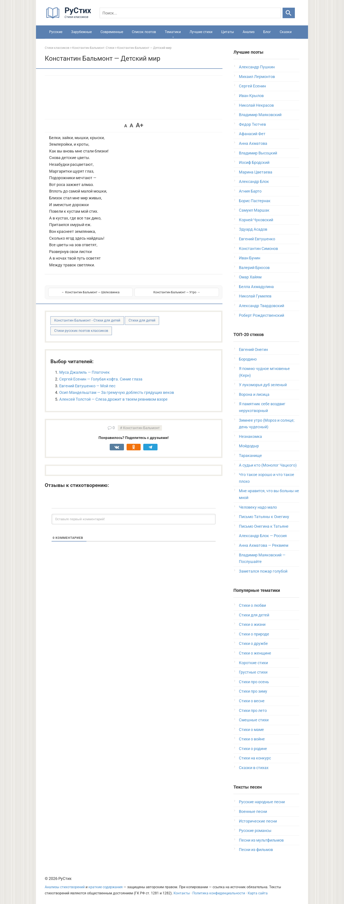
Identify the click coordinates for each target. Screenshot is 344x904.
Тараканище (250, 455)
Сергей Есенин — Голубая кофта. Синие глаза (100, 379)
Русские (55, 32)
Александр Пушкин (257, 67)
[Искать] (289, 13)
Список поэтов (144, 32)
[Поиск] (190, 13)
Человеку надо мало (258, 507)
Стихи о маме (251, 729)
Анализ (248, 32)
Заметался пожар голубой (263, 571)
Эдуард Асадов (253, 229)
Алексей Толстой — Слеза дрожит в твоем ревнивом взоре (113, 399)
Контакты (182, 893)
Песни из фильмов (256, 849)
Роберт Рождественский (261, 315)
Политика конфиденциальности (218, 893)
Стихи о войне (252, 739)
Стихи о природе (254, 634)
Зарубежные (81, 32)
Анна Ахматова (253, 143)
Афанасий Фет (252, 133)
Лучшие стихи (201, 32)
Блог (267, 32)
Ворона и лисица (254, 394)
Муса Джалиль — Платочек (84, 372)
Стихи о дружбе (253, 643)
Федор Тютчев (252, 124)
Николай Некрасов (256, 105)
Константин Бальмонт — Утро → (176, 292)
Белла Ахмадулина (256, 286)
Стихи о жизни (252, 624)
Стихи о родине (253, 748)
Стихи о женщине (255, 653)
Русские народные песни (262, 802)
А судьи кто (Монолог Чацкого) (268, 465)
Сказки (286, 32)
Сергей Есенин (252, 86)
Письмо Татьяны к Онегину (264, 516)
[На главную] (70, 17)
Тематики (173, 32)
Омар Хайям (250, 277)
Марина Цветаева (255, 172)
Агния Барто (250, 191)
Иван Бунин (249, 258)
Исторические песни (258, 821)
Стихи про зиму (253, 691)
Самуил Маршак (254, 210)
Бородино (248, 359)
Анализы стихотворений (65, 887)
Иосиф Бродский (254, 162)
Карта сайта (258, 893)
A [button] (125, 125)
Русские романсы (255, 830)
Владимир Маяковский (260, 114)
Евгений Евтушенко (257, 239)
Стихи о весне (252, 701)
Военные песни (253, 811)
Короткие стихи (253, 662)
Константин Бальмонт (141, 428)
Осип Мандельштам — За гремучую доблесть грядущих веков (116, 392)
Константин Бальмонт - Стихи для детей (87, 320)
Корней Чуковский (256, 220)
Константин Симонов (258, 248)
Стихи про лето (253, 710)
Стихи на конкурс (255, 758)
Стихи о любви (252, 605)
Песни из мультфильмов (261, 840)
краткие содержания (105, 887)
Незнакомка (250, 436)
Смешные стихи (254, 720)
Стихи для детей (142, 320)
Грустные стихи (253, 672)
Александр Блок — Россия (263, 535)
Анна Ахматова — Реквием (263, 545)
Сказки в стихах (254, 767)
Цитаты (227, 32)
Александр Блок (254, 181)
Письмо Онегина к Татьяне (263, 526)
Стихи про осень (254, 681)
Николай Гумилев (255, 296)
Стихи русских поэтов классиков (81, 331)
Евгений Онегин (253, 349)
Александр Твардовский (261, 305)
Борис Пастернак (255, 200)
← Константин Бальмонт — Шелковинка (90, 292)
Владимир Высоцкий (258, 153)
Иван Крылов (251, 95)
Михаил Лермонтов (257, 76)
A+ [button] (139, 125)
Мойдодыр (249, 446)
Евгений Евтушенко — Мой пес (87, 386)
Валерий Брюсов (254, 267)
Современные (111, 32)
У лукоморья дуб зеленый (263, 384)
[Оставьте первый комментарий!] (134, 519)
